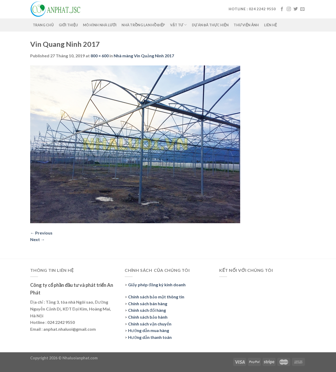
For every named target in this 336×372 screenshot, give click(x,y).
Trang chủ (43, 25)
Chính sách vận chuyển (149, 323)
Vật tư (178, 24)
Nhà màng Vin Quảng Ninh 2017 (144, 55)
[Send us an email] (302, 9)
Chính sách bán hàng (147, 303)
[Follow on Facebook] (282, 9)
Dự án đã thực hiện (210, 25)
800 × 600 (100, 55)
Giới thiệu (68, 25)
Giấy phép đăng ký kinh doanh (157, 284)
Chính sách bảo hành (147, 316)
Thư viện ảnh (246, 25)
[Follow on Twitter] (295, 9)
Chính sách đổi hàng (147, 310)
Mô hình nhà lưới (100, 25)
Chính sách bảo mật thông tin (156, 296)
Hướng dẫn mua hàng (148, 330)
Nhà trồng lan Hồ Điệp (143, 25)
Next (37, 239)
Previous (41, 232)
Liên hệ (270, 25)
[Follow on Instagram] (289, 9)
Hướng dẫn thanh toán (150, 337)
